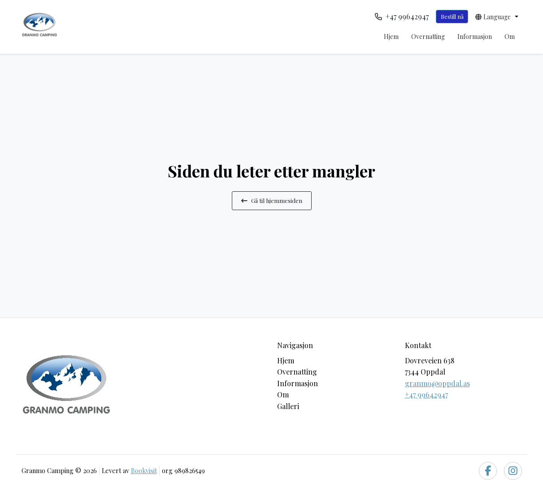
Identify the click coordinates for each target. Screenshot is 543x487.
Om (509, 36)
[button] (496, 16)
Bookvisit (144, 470)
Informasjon (474, 36)
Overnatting (428, 36)
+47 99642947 (426, 394)
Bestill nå (452, 16)
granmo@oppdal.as (437, 383)
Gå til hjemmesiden (271, 200)
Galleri (288, 406)
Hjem (391, 36)
